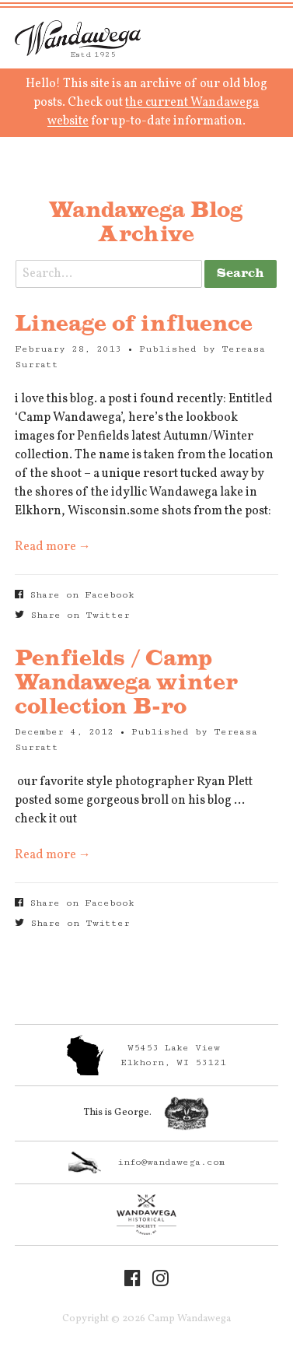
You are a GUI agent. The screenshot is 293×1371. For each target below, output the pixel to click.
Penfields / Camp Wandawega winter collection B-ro (126, 683)
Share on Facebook (74, 595)
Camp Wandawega (78, 38)
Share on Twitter (72, 615)
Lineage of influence (134, 324)
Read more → (53, 547)
